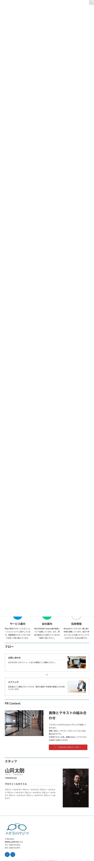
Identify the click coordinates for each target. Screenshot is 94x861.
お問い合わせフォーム (21, 662)
